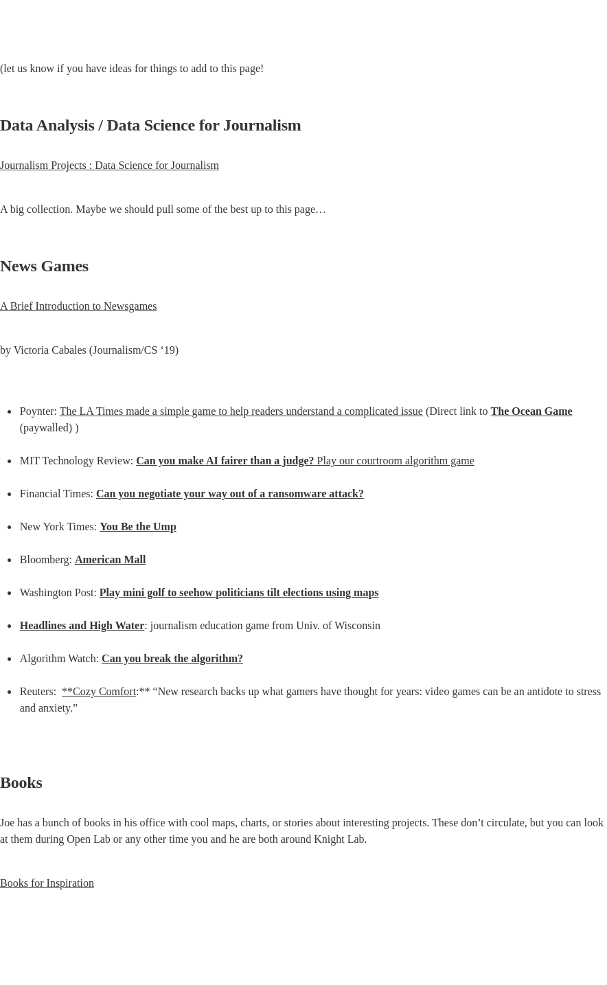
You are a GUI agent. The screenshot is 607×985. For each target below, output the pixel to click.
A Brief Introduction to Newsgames (78, 306)
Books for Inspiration (47, 883)
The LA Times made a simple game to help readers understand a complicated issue (241, 411)
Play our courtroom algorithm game (305, 460)
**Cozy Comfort (99, 691)
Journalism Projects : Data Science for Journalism (109, 165)
